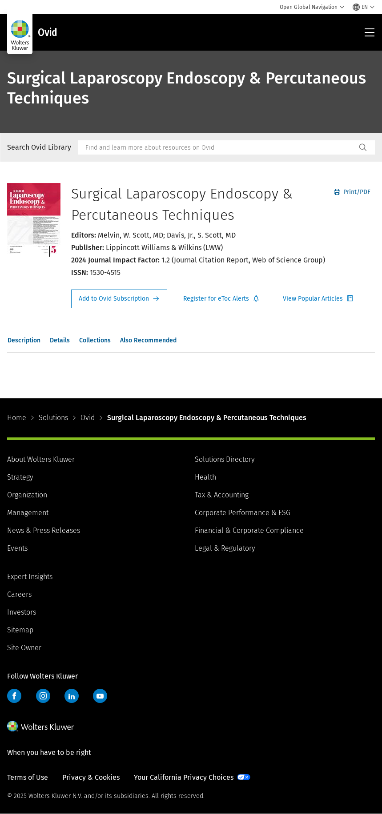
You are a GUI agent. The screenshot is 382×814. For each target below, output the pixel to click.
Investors (21, 612)
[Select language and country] (364, 7)
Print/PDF (352, 192)
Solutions (53, 417)
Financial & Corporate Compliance (249, 530)
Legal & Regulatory (225, 548)
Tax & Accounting (222, 495)
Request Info (119, 299)
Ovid (87, 417)
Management (27, 512)
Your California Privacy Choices (183, 777)
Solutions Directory (224, 459)
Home (16, 417)
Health (205, 477)
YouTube (100, 696)
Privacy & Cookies (91, 777)
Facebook (14, 696)
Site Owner (24, 647)
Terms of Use (27, 777)
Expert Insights (29, 576)
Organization (27, 495)
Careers (19, 594)
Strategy (20, 477)
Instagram (43, 696)
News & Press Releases (43, 530)
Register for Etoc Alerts (221, 299)
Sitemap (20, 630)
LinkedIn (71, 696)
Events (17, 548)
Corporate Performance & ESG (242, 512)
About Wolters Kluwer (41, 459)
